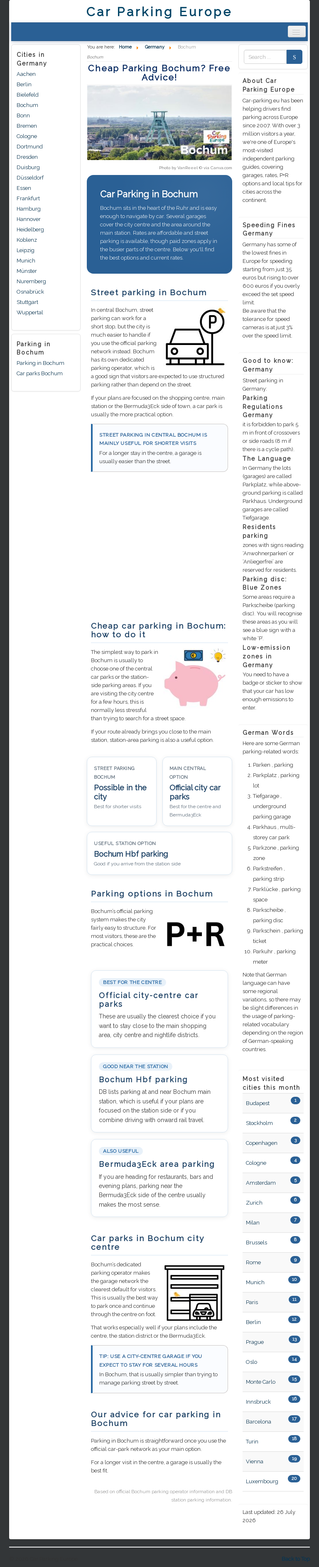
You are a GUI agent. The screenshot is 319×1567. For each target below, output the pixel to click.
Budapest (258, 1103)
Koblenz (27, 240)
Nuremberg (31, 281)
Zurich (254, 1203)
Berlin (24, 84)
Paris (252, 1302)
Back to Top (296, 1559)
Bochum (27, 105)
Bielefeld (28, 95)
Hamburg (29, 209)
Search (292, 57)
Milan (253, 1223)
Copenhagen (261, 1143)
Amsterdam (261, 1183)
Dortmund (30, 146)
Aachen (26, 74)
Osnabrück (30, 292)
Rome (253, 1262)
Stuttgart (27, 302)
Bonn (23, 115)
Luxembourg (262, 1481)
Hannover (29, 219)
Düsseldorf (30, 178)
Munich (26, 261)
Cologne (27, 136)
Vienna (254, 1461)
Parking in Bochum (40, 363)
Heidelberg (30, 229)
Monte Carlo (260, 1382)
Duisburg (28, 167)
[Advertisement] (156, 551)
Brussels (256, 1242)
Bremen (27, 126)
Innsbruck (258, 1402)
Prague (255, 1342)
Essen (24, 188)
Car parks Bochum (40, 373)
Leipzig (25, 250)
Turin (252, 1441)
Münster (27, 271)
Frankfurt (28, 198)
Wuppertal (30, 312)
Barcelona (258, 1422)
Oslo (251, 1362)
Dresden (27, 157)
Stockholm (259, 1123)
